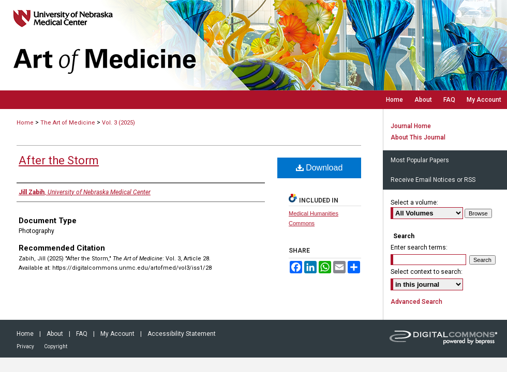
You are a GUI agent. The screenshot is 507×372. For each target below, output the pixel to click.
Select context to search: (427, 271)
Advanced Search (416, 301)
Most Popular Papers (420, 160)
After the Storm (59, 160)
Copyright (55, 346)
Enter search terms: (419, 247)
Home (25, 122)
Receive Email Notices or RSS (433, 179)
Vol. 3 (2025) (118, 122)
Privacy (25, 346)
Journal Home (411, 126)
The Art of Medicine (67, 122)
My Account (117, 333)
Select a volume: (414, 202)
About (55, 333)
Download (319, 167)
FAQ (81, 333)
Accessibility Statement (181, 333)
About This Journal (418, 137)
